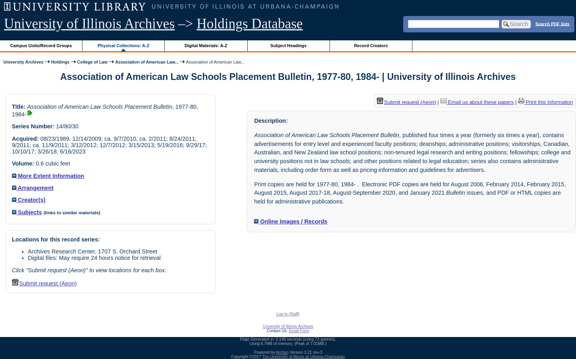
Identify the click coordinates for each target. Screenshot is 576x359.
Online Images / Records (290, 221)
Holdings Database (250, 24)
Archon (282, 352)
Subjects (27, 212)
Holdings (60, 62)
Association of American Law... (147, 62)
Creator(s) (29, 200)
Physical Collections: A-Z (123, 45)
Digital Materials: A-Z (205, 45)
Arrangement (33, 188)
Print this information (545, 102)
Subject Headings (288, 45)
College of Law (92, 62)
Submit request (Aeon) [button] (44, 283)
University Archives (23, 62)
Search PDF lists (553, 23)
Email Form (299, 331)
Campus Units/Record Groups (41, 45)
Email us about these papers (477, 102)
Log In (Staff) (288, 314)
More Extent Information (48, 176)
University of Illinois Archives (89, 24)
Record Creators (371, 45)
